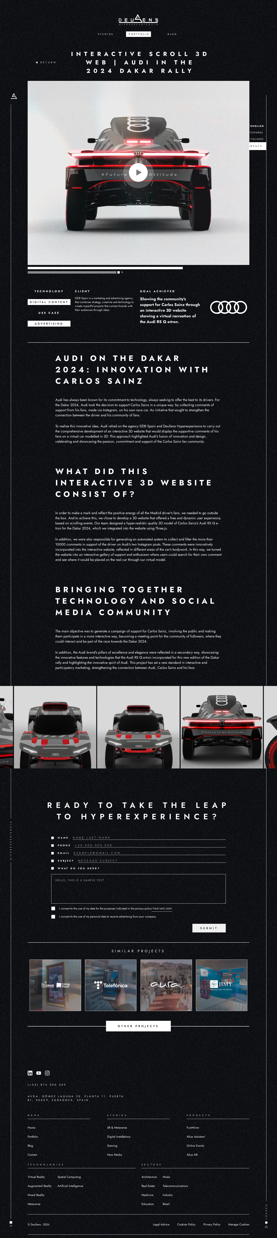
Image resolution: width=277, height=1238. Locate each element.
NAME (63, 838)
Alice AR (192, 1155)
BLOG (172, 34)
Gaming (112, 1146)
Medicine (147, 1195)
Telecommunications (175, 1186)
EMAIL (64, 853)
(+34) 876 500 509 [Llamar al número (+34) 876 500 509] (47, 1085)
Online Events (195, 1146)
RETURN (46, 62)
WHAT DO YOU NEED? (79, 868)
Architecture (149, 1177)
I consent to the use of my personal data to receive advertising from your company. (107, 916)
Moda (166, 1177)
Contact (32, 1155)
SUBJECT (66, 861)
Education (148, 1204)
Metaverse (34, 1204)
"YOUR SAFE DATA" (162, 908)
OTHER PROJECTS (138, 1026)
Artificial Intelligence (70, 1186)
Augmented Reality (40, 1186)
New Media (114, 1155)
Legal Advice (161, 1224)
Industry (168, 1195)
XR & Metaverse (117, 1127)
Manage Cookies (238, 1224)
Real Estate (148, 1186)
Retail (166, 1204)
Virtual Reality (36, 1177)
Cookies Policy (186, 1224)
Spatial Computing (69, 1177)
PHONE (64, 845)
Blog (30, 1146)
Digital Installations (118, 1137)
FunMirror (193, 1127)
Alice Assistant (196, 1137)
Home (31, 1127)
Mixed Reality (36, 1195)
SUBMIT (209, 928)
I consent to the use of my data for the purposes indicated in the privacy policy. (116, 908)
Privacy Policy (211, 1224)
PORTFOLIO (139, 34)
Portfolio (33, 1137)
